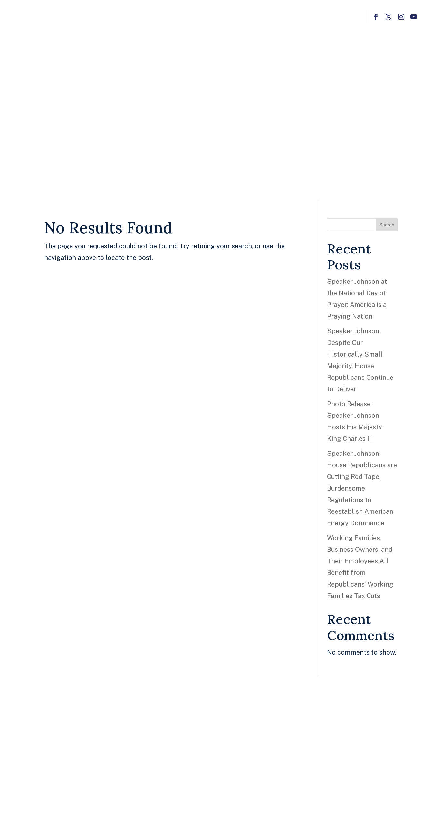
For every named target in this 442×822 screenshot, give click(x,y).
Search (387, 224)
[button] (376, 16)
